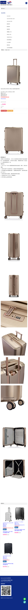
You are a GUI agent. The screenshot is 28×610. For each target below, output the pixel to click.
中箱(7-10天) (9, 34)
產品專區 (3, 13)
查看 (5, 529)
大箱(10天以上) (9, 37)
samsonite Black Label (11, 18)
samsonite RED (9, 21)
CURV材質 (9, 42)
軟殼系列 (8, 26)
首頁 (3, 49)
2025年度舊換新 (9, 47)
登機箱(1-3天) (9, 31)
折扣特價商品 (9, 39)
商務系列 (8, 29)
